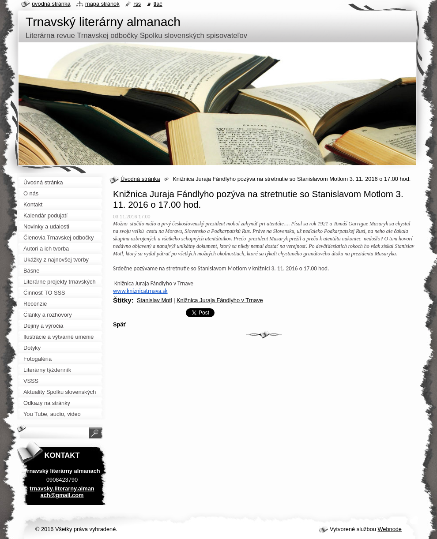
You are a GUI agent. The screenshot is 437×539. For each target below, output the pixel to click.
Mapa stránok (102, 3)
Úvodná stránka (140, 179)
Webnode (389, 529)
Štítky (122, 300)
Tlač (158, 3)
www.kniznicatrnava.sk (140, 291)
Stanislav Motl (154, 300)
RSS (137, 3)
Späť (119, 324)
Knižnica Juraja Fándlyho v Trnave (220, 300)
